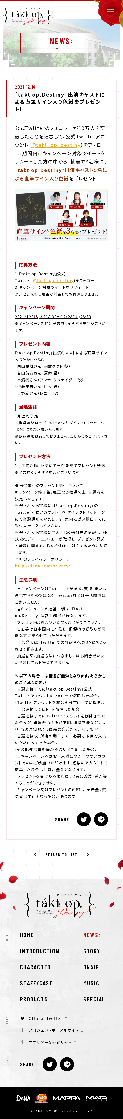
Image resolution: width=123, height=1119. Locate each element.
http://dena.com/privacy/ (43, 566)
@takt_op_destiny (56, 144)
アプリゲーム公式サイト (48, 1042)
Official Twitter (43, 1018)
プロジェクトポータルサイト (52, 1030)
